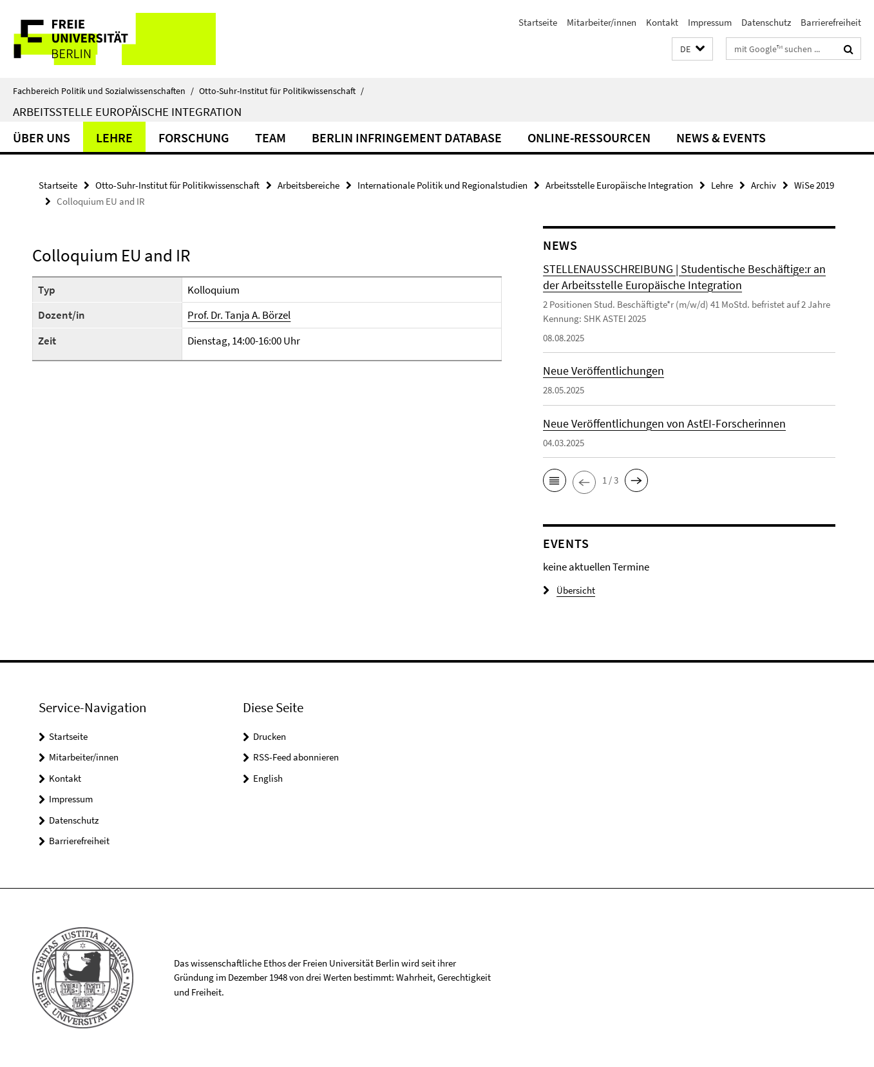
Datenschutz (766, 22)
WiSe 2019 (814, 185)
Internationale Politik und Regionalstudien (442, 185)
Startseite (537, 22)
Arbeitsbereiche (308, 185)
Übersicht (569, 590)
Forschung (193, 137)
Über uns (41, 137)
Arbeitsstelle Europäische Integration (127, 111)
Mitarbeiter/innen (601, 22)
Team (270, 137)
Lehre (114, 137)
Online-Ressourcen (589, 137)
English (268, 778)
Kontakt (662, 22)
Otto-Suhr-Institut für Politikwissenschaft (281, 90)
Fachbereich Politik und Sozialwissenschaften (103, 90)
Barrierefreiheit (831, 22)
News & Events (721, 137)
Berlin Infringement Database (407, 137)
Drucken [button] (269, 736)
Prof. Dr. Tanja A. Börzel (238, 315)
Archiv (763, 185)
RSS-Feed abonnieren (296, 757)
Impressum (710, 22)
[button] (692, 49)
